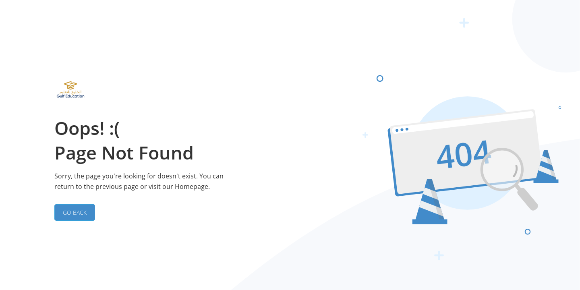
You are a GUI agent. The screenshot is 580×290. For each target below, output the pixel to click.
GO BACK (75, 212)
